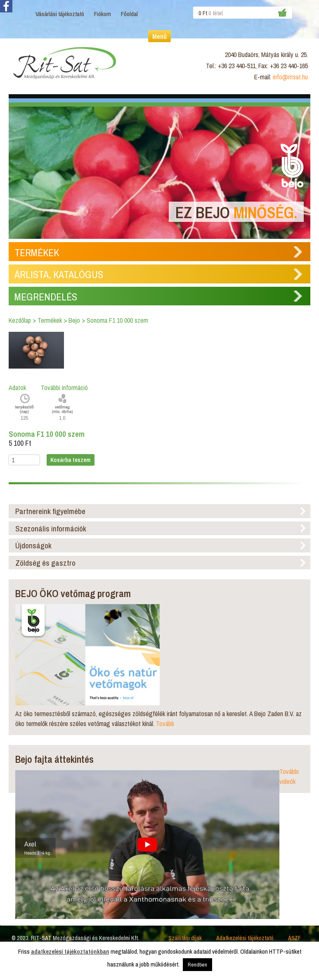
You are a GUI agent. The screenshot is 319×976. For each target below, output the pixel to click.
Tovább (165, 723)
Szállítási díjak (185, 938)
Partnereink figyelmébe (50, 511)
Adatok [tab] (17, 387)
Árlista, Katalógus (58, 274)
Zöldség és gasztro (45, 562)
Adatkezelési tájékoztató (245, 938)
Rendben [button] (197, 964)
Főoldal (129, 14)
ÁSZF (294, 938)
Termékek (36, 252)
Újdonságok (33, 545)
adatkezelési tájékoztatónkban (70, 951)
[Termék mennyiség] (24, 460)
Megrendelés (45, 296)
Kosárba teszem (70, 460)
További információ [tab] (64, 387)
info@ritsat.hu (290, 76)
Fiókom (102, 14)
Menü (159, 36)
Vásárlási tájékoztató (59, 14)
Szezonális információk (50, 528)
